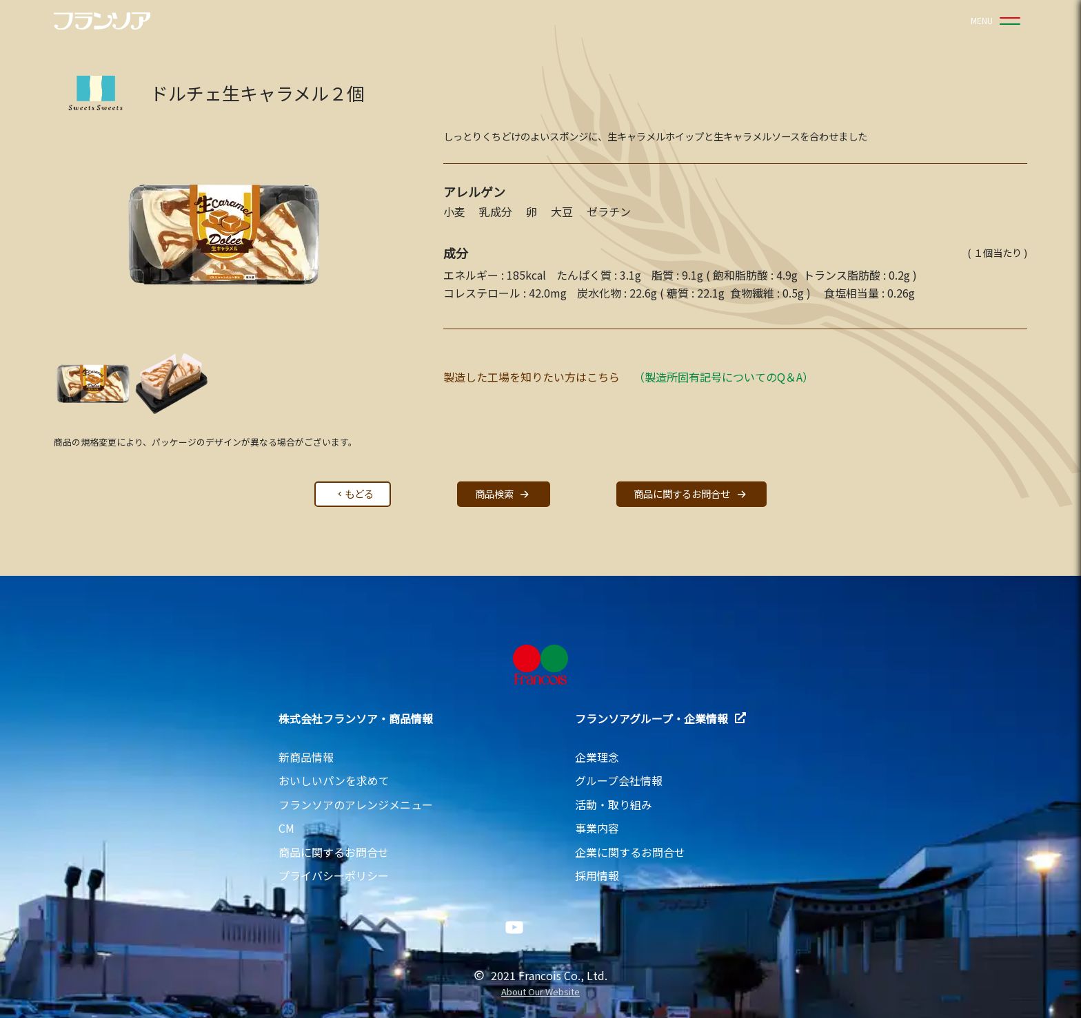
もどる (354, 493)
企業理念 (597, 757)
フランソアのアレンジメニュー (356, 804)
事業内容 (597, 828)
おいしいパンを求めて (334, 780)
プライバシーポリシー (334, 875)
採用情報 (597, 875)
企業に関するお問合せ (630, 852)
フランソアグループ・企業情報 (660, 718)
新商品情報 (306, 757)
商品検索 (504, 494)
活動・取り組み (613, 804)
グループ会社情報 (619, 780)
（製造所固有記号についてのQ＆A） (724, 377)
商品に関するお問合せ (691, 494)
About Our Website (540, 992)
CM (286, 828)
